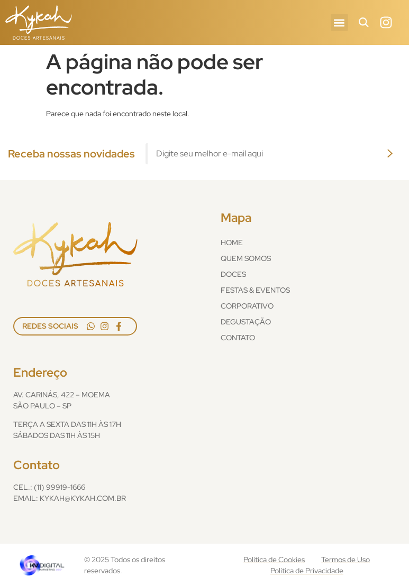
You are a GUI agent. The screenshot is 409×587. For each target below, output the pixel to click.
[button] (339, 22)
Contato (238, 337)
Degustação (246, 322)
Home (232, 242)
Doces (233, 274)
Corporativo (247, 306)
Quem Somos (246, 258)
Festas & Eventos (255, 290)
